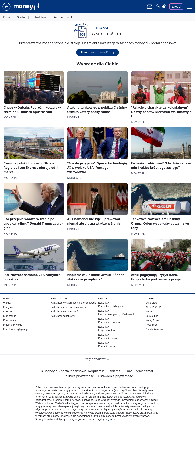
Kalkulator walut (64, 17)
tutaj (112, 419)
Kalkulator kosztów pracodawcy (68, 307)
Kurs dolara (9, 320)
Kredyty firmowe (107, 338)
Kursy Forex (152, 320)
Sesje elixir (152, 316)
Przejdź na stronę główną (97, 52)
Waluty (7, 302)
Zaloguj (176, 6)
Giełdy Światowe (155, 329)
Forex (6, 17)
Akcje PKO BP (153, 307)
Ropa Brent (152, 324)
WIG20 (149, 311)
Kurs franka (9, 316)
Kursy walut (9, 307)
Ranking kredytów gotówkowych (116, 314)
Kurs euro (8, 311)
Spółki (21, 17)
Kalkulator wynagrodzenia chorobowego (73, 302)
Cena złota (152, 302)
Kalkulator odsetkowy (63, 316)
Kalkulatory (39, 17)
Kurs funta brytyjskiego (16, 329)
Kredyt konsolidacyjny (110, 306)
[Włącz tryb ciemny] (161, 6)
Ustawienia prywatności (114, 376)
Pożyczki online (106, 330)
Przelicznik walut (12, 324)
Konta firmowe (106, 346)
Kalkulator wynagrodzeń (64, 311)
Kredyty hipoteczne (109, 322)
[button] (189, 6)
